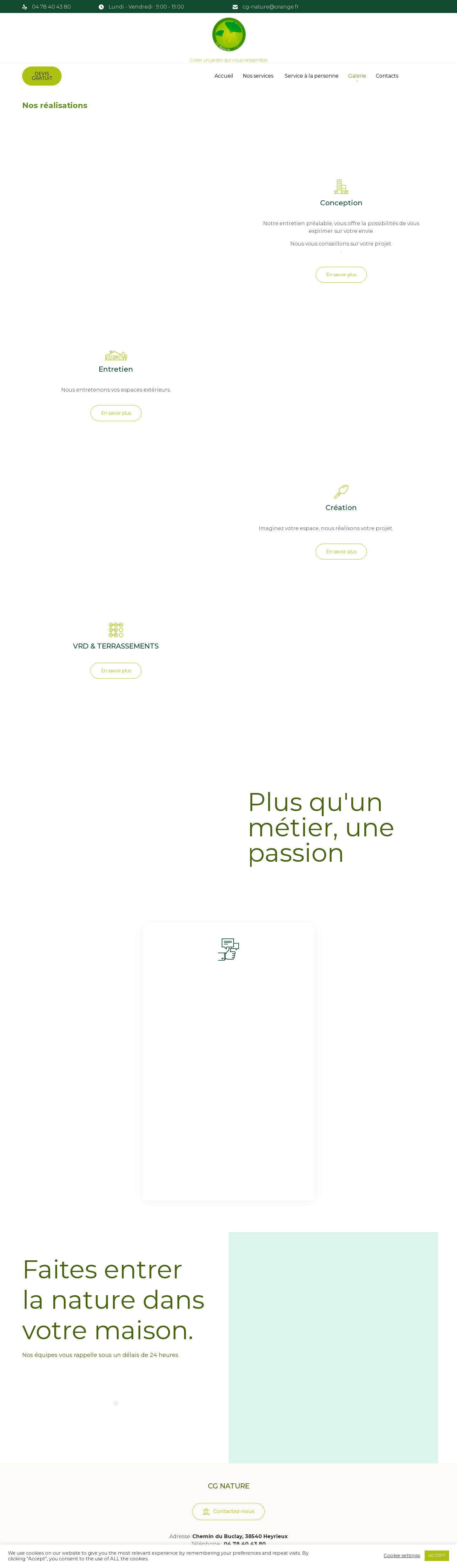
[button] (42, 76)
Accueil (224, 76)
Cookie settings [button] (402, 1555)
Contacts (387, 76)
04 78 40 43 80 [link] (51, 7)
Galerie (357, 76)
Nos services (259, 76)
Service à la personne (312, 76)
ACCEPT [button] (436, 1555)
